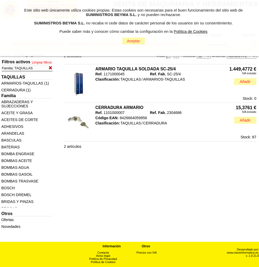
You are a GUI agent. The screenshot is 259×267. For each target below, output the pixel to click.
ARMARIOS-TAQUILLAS (164, 79)
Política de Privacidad (103, 258)
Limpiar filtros (42, 62)
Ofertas (7, 220)
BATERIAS (10, 147)
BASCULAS (11, 140)
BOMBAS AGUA (15, 167)
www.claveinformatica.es (242, 252)
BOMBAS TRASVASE (19, 181)
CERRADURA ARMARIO (119, 107)
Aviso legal (103, 255)
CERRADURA (155, 123)
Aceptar (133, 41)
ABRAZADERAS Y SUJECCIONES (17, 104)
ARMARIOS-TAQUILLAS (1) (25, 83)
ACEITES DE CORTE (19, 120)
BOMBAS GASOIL (17, 174)
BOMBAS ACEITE (16, 161)
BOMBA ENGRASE (17, 154)
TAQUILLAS (131, 79)
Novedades (10, 226)
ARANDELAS (12, 133)
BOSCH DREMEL (16, 195)
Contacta (103, 252)
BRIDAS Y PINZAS (17, 202)
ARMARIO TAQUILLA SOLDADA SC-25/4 (135, 69)
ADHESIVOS (12, 126)
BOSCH (8, 188)
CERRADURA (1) (16, 90)
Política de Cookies (103, 262)
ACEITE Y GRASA (17, 113)
